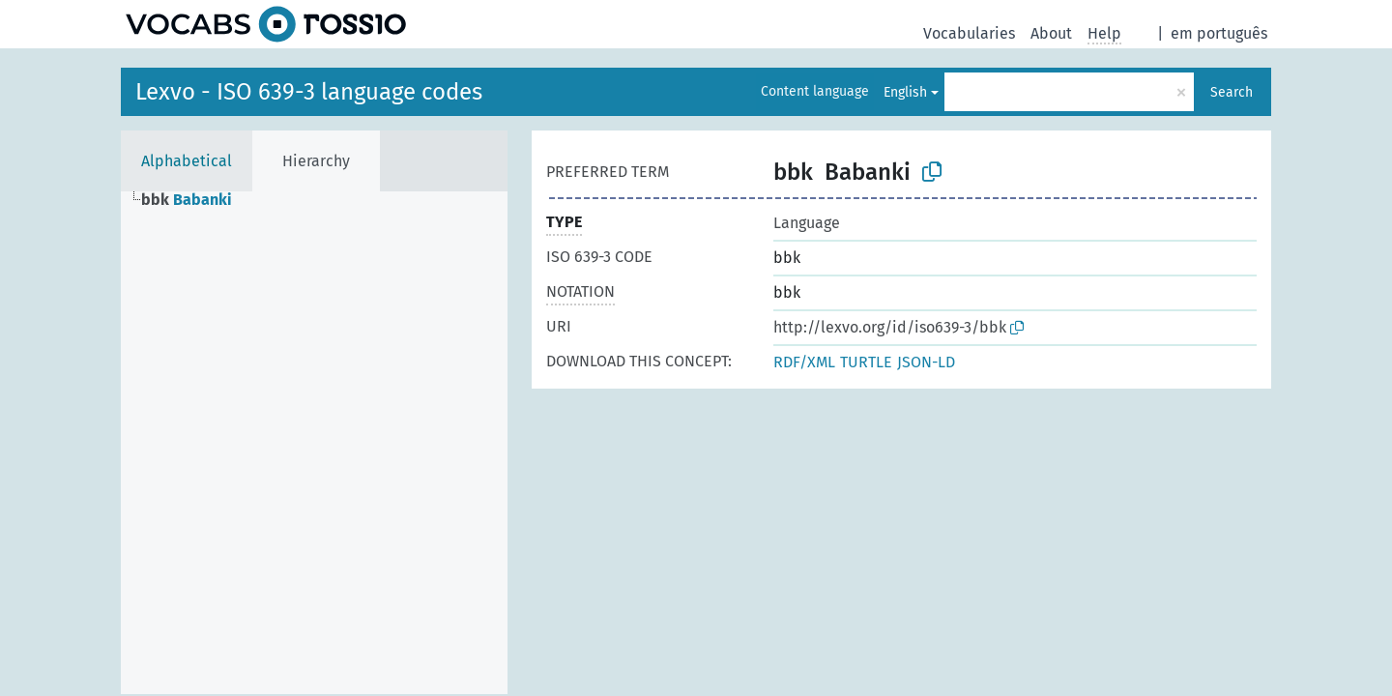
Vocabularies (969, 33)
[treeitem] (194, 200)
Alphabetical (186, 161)
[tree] (314, 442)
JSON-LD (926, 362)
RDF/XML (804, 362)
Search (1231, 92)
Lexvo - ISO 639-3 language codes (308, 91)
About (1051, 33)
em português (1219, 33)
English (905, 92)
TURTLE (866, 362)
